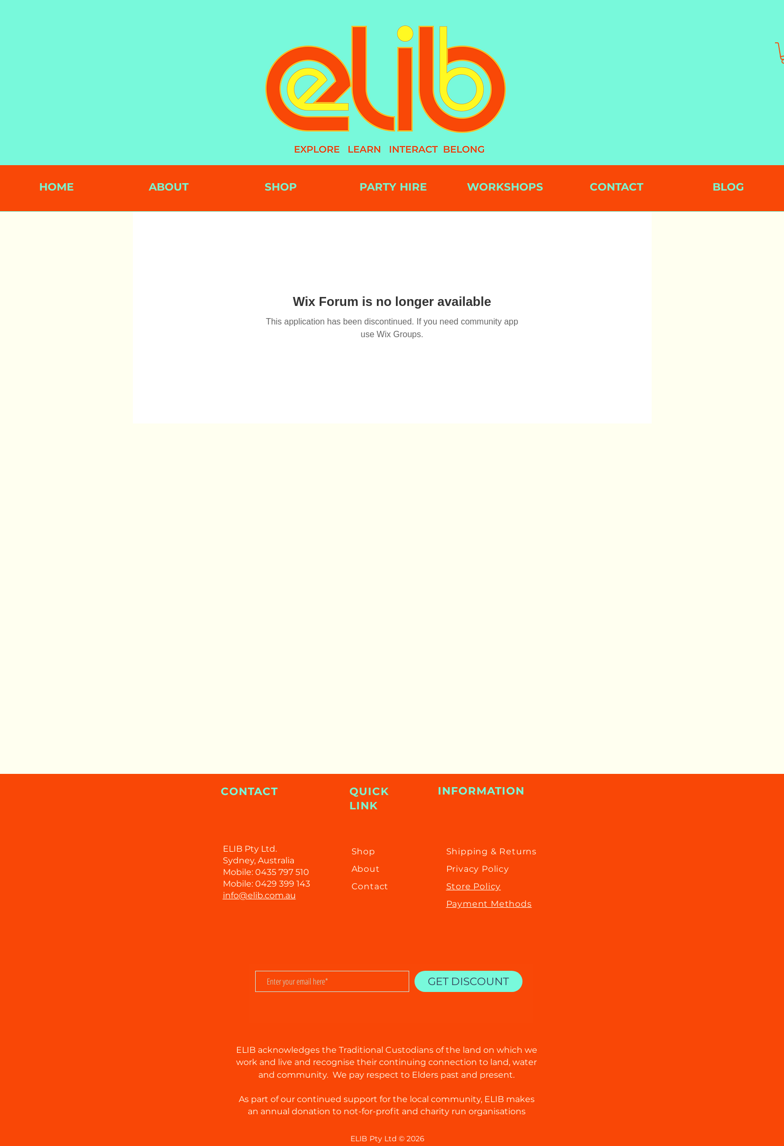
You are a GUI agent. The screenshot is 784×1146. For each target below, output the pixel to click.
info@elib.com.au (259, 895)
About (366, 869)
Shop (363, 851)
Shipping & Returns (491, 851)
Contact (370, 886)
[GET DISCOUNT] (468, 981)
